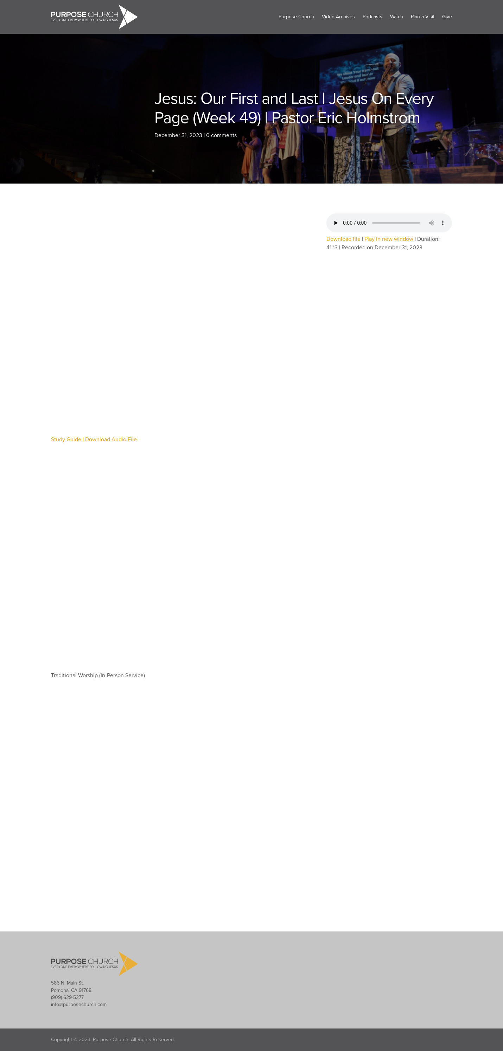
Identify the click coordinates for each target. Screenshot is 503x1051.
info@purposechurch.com (79, 1004)
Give (447, 17)
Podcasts (372, 17)
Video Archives (338, 17)
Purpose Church (296, 17)
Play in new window (388, 239)
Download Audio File (111, 439)
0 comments (221, 135)
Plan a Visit (422, 17)
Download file (343, 239)
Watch (396, 17)
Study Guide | (68, 439)
